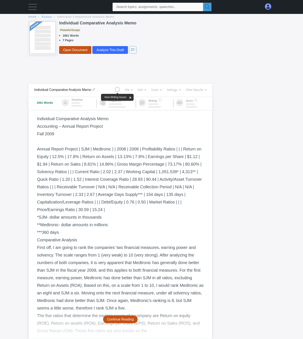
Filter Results (196, 90)
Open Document (75, 50)
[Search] (207, 7)
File (129, 90)
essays (47, 16)
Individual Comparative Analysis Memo (85, 16)
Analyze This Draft (110, 50)
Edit (142, 90)
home (32, 16)
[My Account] (270, 6)
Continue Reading (120, 319)
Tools (156, 90)
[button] (32, 8)
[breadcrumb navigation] (151, 17)
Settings (174, 90)
